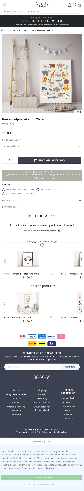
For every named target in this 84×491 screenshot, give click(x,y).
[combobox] (42, 11)
